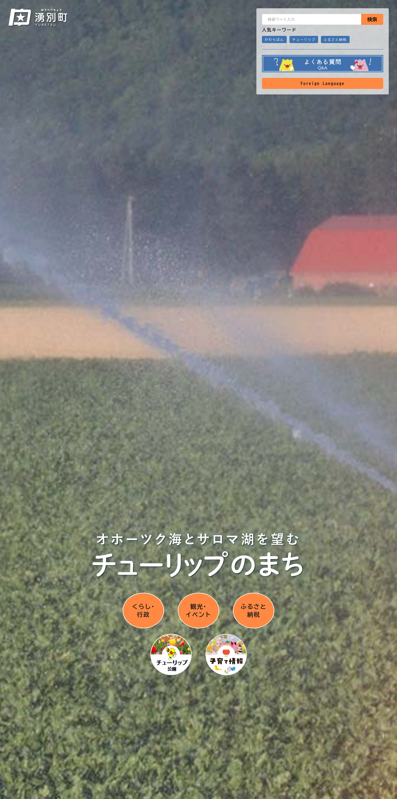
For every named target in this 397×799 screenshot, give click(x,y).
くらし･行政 (143, 610)
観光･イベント (198, 610)
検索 (372, 19)
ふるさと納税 (335, 39)
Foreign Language (323, 83)
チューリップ (303, 39)
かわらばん (274, 39)
